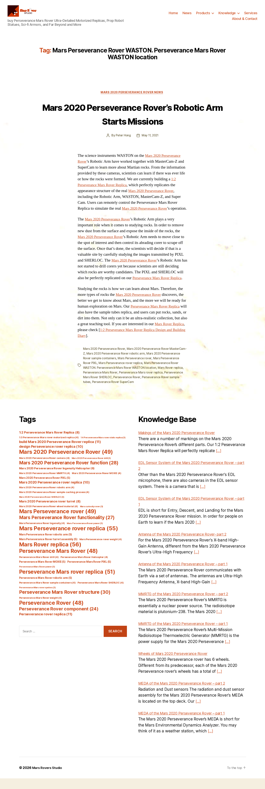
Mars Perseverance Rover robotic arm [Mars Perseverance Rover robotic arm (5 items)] (45, 545)
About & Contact (244, 21)
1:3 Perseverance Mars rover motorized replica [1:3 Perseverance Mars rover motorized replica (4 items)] (49, 448)
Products (203, 16)
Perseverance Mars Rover (141, 383)
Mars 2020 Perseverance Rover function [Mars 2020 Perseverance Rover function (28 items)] (69, 473)
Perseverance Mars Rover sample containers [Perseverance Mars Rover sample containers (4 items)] (47, 593)
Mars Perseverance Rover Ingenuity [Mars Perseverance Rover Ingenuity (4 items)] (42, 533)
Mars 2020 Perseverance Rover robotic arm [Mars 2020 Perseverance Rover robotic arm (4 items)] (46, 498)
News (187, 16)
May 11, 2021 (150, 142)
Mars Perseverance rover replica (142, 374)
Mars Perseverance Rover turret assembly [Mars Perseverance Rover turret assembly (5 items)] (48, 549)
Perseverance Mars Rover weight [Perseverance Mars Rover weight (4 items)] (40, 608)
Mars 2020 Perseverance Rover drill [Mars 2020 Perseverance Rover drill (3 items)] (91, 469)
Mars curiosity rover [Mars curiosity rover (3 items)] (91, 517)
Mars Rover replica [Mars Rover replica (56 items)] (50, 555)
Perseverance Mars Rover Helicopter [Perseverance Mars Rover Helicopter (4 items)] (84, 567)
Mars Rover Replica (94, 342)
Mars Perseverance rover (156, 370)
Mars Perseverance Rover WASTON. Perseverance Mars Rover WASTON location (130, 379)
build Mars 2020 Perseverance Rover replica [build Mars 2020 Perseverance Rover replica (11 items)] (60, 452)
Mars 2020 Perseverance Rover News (132, 98)
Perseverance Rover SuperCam (164, 392)
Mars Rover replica (109, 383)
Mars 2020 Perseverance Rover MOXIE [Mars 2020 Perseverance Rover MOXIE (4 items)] (96, 483)
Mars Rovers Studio (48, 778)
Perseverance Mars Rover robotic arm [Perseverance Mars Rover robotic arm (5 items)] (45, 588)
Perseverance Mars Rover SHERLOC (135, 388)
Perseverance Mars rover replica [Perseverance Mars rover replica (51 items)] (67, 582)
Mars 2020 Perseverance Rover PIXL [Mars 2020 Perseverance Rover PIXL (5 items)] (44, 488)
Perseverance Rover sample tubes (117, 392)
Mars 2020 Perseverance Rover (153, 197)
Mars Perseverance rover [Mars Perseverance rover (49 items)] (57, 522)
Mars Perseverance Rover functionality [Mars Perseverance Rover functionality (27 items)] (67, 528)
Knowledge (227, 16)
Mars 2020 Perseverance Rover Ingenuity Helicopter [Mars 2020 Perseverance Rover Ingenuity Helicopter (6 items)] (57, 479)
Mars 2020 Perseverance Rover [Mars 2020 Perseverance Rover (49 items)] (66, 462)
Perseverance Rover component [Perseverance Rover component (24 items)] (59, 619)
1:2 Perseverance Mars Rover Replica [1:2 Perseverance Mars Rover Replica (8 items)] (49, 443)
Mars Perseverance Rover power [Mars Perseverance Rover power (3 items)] (85, 534)
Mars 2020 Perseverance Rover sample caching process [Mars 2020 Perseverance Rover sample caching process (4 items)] (54, 502)
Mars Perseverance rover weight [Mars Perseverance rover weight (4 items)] (100, 549)
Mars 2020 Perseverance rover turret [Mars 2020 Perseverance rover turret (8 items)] (50, 512)
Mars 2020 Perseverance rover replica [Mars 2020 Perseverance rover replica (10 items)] (54, 493)
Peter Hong (123, 142)
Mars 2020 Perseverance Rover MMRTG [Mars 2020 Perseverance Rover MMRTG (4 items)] (44, 483)
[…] (219, 461)
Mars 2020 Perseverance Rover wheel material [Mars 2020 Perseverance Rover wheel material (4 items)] (48, 517)
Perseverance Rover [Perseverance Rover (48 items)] (51, 613)
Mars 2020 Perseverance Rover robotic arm (134, 365)
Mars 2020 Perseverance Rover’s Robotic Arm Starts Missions (132, 120)
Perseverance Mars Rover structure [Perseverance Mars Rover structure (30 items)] (64, 602)
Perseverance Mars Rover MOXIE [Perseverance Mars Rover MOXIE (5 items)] (42, 572)
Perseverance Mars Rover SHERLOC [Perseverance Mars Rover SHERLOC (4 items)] (101, 593)
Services (250, 16)
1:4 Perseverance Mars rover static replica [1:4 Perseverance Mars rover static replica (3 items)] (103, 448)
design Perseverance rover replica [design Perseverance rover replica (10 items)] (51, 457)
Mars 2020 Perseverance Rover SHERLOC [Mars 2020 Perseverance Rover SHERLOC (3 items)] (41, 507)
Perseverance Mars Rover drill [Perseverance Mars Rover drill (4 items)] (39, 567)
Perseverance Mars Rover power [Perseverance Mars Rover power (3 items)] (37, 577)
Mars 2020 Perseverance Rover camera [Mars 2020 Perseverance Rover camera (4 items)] (44, 468)
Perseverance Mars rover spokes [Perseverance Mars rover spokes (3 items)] (37, 598)
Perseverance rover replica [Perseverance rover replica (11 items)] (46, 625)
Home (173, 16)
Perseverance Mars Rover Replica (159, 290)
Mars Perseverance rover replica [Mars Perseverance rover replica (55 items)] (68, 539)
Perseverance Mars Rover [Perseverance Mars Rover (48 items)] (58, 561)
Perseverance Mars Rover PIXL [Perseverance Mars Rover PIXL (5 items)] (89, 572)
